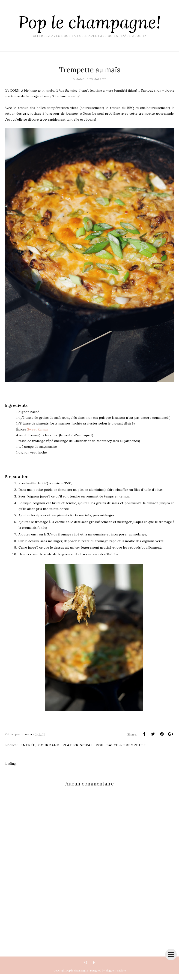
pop (100, 745)
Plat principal (78, 745)
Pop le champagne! (89, 22)
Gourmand (49, 745)
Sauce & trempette (126, 745)
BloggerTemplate (115, 970)
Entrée (28, 745)
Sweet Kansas (37, 429)
